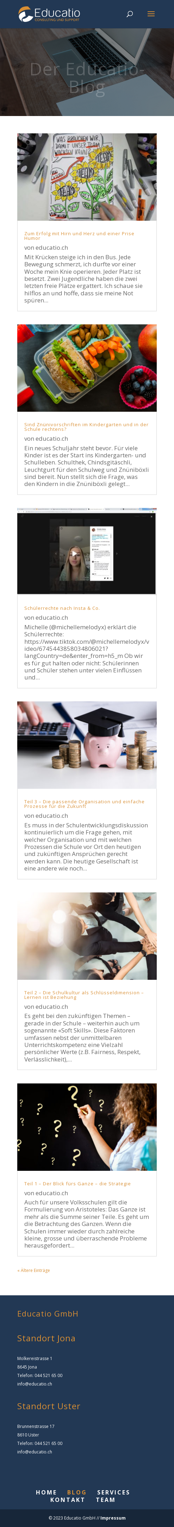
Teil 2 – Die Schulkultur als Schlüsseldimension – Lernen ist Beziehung (84, 994)
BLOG (77, 1492)
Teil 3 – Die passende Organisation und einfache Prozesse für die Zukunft (84, 803)
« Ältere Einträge (33, 1270)
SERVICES (113, 1492)
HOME (46, 1492)
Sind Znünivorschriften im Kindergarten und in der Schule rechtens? (86, 426)
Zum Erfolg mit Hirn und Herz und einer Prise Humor (79, 235)
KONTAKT (68, 1500)
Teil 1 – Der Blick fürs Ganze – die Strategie (77, 1183)
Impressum (112, 1518)
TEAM (106, 1500)
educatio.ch (52, 247)
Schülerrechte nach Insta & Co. (62, 608)
